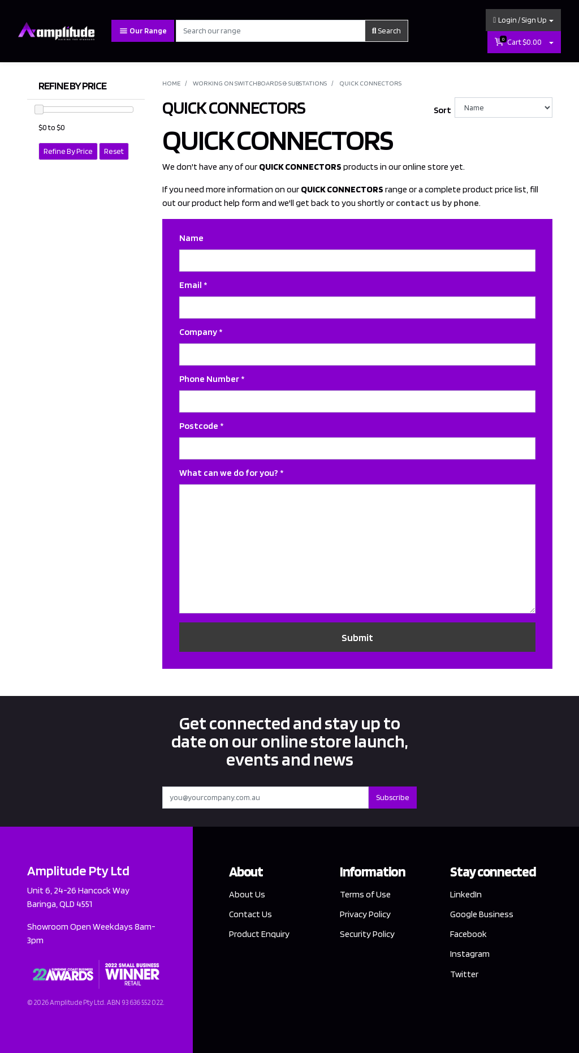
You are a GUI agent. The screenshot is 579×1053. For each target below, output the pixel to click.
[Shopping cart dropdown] (551, 42)
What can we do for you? (231, 472)
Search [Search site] (386, 30)
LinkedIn (466, 894)
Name (191, 238)
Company (200, 331)
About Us (247, 894)
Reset (114, 151)
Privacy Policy (365, 914)
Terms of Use (365, 894)
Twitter (464, 974)
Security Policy (367, 934)
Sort (442, 110)
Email (193, 285)
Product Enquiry (259, 934)
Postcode (201, 425)
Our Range (143, 31)
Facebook (468, 934)
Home (171, 83)
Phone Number (211, 378)
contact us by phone (437, 202)
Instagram (470, 953)
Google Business (481, 914)
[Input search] (270, 31)
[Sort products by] (503, 107)
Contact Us (250, 914)
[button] (523, 20)
